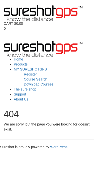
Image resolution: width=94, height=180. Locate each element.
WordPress (58, 147)
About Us (21, 99)
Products (21, 64)
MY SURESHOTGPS (30, 69)
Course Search (35, 79)
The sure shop (25, 89)
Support (20, 94)
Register (30, 74)
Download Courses (38, 84)
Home (18, 59)
